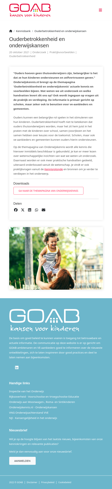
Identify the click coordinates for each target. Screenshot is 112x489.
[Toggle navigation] (100, 10)
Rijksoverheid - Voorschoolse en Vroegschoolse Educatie (44, 396)
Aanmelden (22, 461)
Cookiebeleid (64, 482)
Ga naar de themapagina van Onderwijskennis (48, 190)
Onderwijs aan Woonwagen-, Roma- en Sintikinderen (42, 402)
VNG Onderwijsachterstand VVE (29, 412)
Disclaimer (32, 482)
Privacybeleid (47, 482)
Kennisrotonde (53, 169)
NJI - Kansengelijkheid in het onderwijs (33, 418)
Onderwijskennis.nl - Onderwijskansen (33, 407)
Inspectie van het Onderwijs (26, 391)
